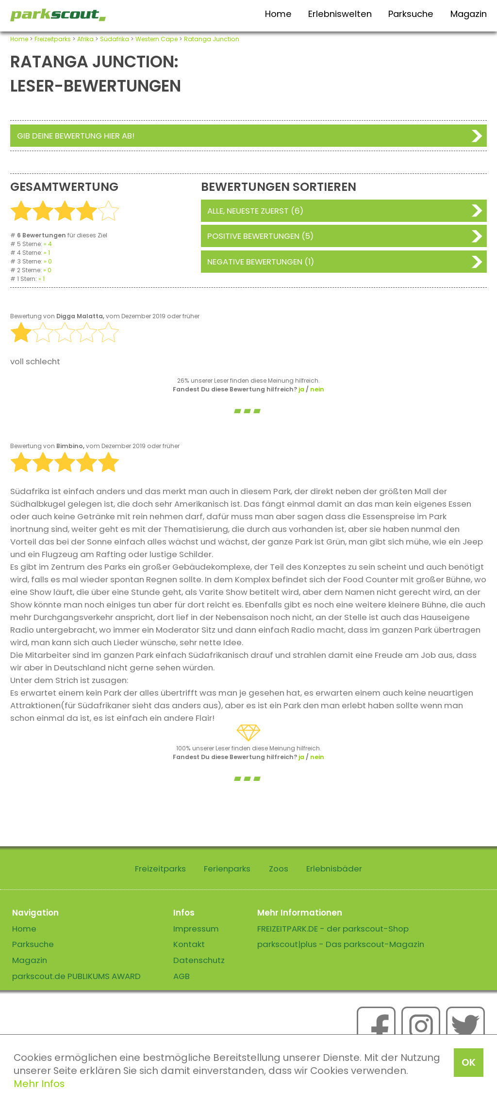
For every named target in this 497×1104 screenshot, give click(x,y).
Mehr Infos (39, 1083)
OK (469, 1062)
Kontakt (189, 944)
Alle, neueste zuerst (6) (255, 211)
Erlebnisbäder (334, 868)
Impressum (196, 928)
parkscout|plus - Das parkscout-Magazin (340, 944)
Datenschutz (199, 960)
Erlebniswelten (340, 14)
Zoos (278, 868)
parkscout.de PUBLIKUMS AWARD (76, 976)
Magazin (468, 14)
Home (278, 14)
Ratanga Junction (211, 39)
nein (317, 389)
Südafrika (114, 39)
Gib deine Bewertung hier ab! (75, 135)
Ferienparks (227, 868)
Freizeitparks (52, 39)
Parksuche (410, 14)
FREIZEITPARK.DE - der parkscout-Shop (333, 928)
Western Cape (156, 39)
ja (301, 389)
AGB (181, 976)
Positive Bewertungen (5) (260, 236)
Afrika (85, 39)
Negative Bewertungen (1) (260, 261)
